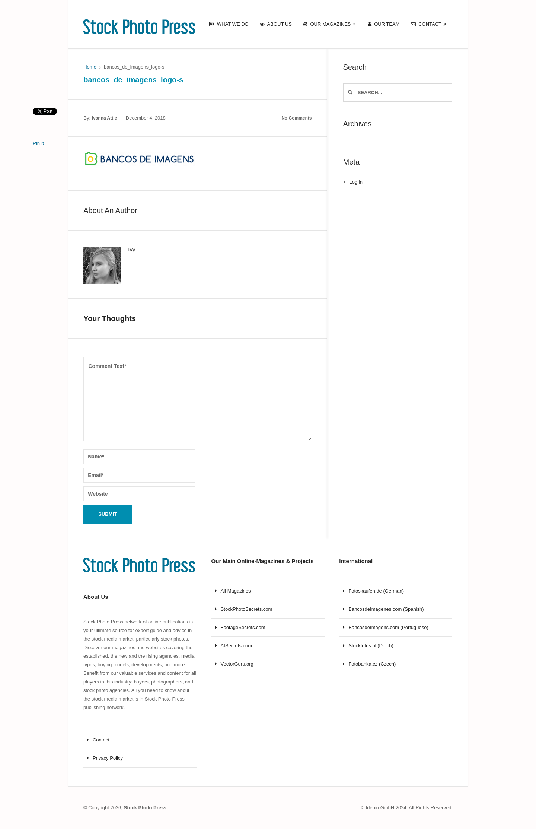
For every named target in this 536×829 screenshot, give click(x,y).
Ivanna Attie (104, 118)
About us (276, 24)
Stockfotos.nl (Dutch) (370, 645)
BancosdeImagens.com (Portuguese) (388, 627)
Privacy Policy (108, 758)
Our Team (384, 24)
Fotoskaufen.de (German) (376, 591)
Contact (426, 24)
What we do (228, 24)
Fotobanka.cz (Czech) (372, 664)
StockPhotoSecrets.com (246, 609)
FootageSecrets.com (243, 627)
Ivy (131, 249)
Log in (356, 182)
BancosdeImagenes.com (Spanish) (386, 609)
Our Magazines (327, 24)
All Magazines (236, 591)
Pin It (38, 143)
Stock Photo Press (145, 807)
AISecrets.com (236, 645)
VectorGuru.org (237, 664)
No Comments (296, 118)
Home (89, 67)
